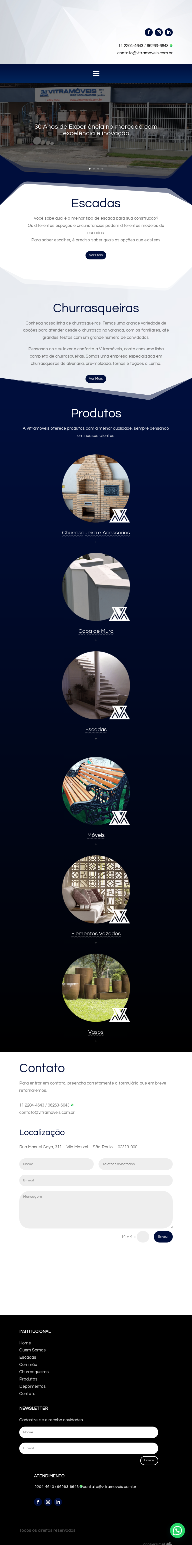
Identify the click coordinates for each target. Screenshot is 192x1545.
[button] (177, 1530)
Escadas (27, 1357)
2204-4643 (44, 1487)
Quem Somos (32, 1350)
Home (25, 1343)
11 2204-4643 (130, 46)
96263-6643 (160, 46)
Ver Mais (96, 255)
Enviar (163, 1236)
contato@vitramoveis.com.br (145, 53)
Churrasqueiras (34, 1372)
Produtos (28, 1379)
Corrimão (28, 1364)
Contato (27, 1394)
